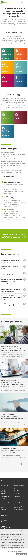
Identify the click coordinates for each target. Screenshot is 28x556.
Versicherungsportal (19, 509)
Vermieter (16, 490)
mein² (2, 507)
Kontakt (3, 498)
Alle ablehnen (12, 551)
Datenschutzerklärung (16, 548)
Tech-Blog (3, 491)
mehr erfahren (8, 176)
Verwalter (3, 506)
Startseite (3, 488)
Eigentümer (17, 493)
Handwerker (17, 496)
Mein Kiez (16, 495)
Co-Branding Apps (18, 506)
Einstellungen (22, 551)
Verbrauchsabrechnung (19, 510)
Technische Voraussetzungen (5, 495)
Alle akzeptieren (21, 554)
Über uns (3, 490)
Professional (17, 488)
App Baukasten (17, 507)
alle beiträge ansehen (11, 464)
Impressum (3, 518)
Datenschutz (4, 520)
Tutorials (3, 493)
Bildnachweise (4, 521)
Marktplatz (3, 509)
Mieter (15, 491)
